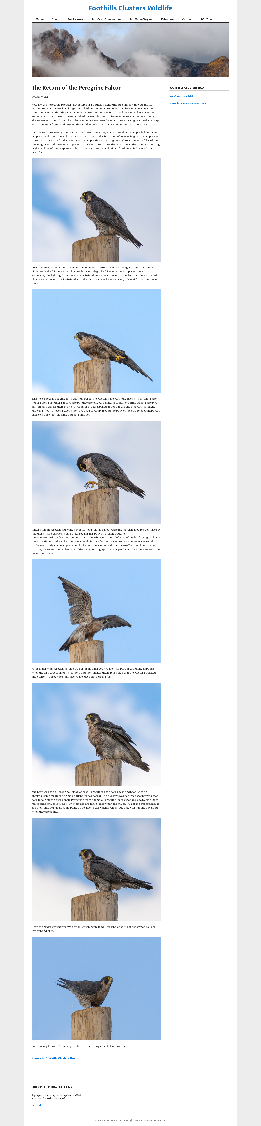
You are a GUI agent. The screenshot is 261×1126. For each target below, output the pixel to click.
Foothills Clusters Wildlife (130, 7)
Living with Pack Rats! (181, 96)
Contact (187, 19)
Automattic (159, 1120)
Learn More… (39, 1105)
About (56, 19)
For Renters (75, 19)
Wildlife (206, 19)
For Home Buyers (141, 19)
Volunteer (167, 19)
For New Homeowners (106, 19)
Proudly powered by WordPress (112, 1120)
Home (40, 19)
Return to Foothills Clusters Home (55, 1058)
